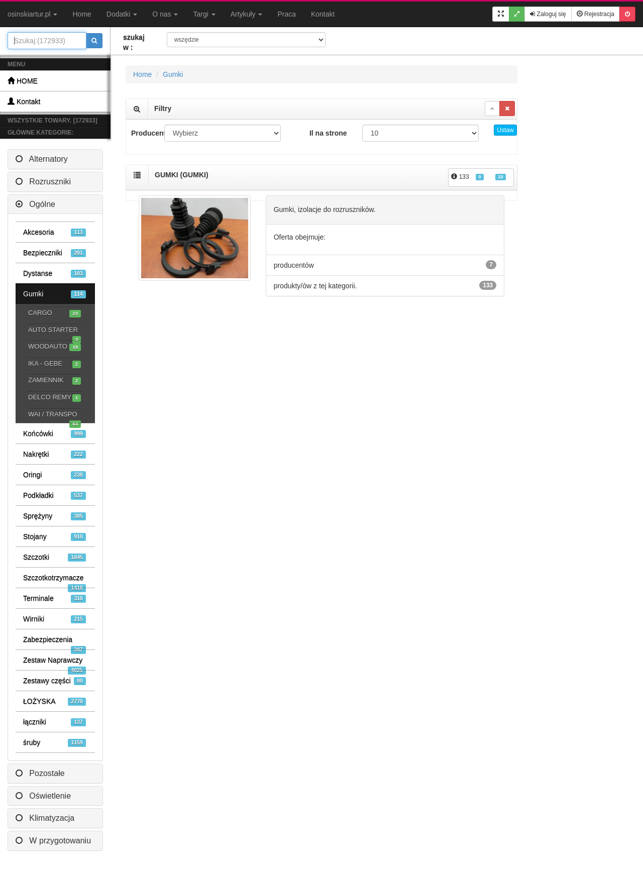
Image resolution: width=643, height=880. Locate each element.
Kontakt (323, 14)
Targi (204, 14)
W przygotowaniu (53, 840)
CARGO (54, 313)
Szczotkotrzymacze (54, 581)
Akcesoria (54, 232)
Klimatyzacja (45, 818)
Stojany (54, 536)
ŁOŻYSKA (54, 701)
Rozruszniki (43, 181)
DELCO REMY (54, 397)
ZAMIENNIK (54, 380)
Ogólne (35, 204)
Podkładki (54, 495)
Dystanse (54, 273)
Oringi (54, 475)
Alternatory (42, 159)
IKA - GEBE (54, 364)
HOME (23, 80)
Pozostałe (40, 773)
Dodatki (121, 14)
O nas (165, 14)
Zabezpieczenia (54, 642)
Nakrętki (54, 454)
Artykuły (247, 14)
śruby (54, 742)
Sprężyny (54, 516)
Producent (144, 133)
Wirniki (54, 619)
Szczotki (54, 557)
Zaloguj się (548, 14)
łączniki (54, 722)
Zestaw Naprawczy (54, 663)
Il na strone (328, 133)
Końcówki (54, 433)
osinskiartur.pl (32, 14)
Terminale (54, 598)
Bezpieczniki (54, 253)
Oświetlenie (43, 796)
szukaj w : (134, 42)
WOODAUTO (54, 347)
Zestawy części (54, 681)
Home (81, 14)
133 (478, 177)
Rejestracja (595, 14)
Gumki (54, 294)
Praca (286, 14)
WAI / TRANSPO (54, 415)
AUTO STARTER (54, 331)
